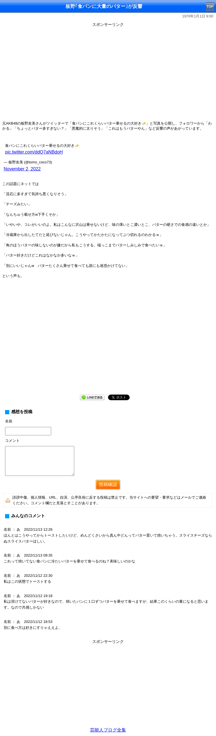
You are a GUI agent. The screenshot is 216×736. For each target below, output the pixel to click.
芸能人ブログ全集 (108, 730)
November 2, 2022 (22, 168)
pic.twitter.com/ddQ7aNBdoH (34, 152)
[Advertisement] (108, 685)
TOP (210, 6)
